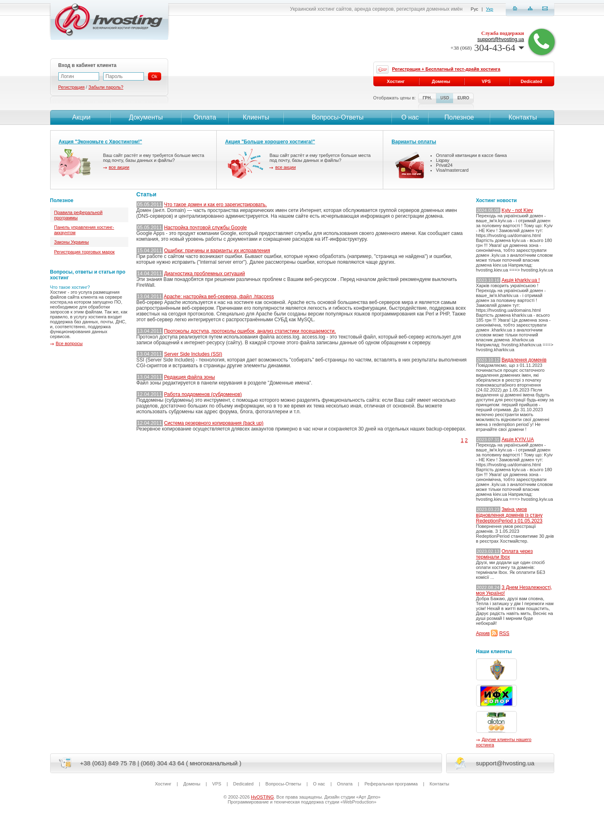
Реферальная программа (390, 783)
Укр (489, 9)
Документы (145, 117)
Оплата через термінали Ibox (504, 554)
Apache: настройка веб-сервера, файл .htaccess (219, 296)
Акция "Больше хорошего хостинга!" (270, 142)
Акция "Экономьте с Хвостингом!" (100, 142)
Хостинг (396, 81)
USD (444, 98)
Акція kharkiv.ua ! (521, 280)
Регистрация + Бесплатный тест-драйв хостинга (446, 69)
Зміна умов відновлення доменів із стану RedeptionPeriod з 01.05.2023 (509, 515)
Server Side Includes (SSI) (193, 354)
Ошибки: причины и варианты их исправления (217, 250)
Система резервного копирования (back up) (214, 423)
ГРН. (427, 98)
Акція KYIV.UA (518, 439)
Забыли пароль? (105, 87)
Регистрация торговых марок (84, 251)
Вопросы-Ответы (337, 117)
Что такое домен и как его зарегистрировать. (215, 204)
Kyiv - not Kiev (517, 210)
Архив (483, 633)
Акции (80, 117)
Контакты (522, 117)
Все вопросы (69, 343)
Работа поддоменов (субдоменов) (203, 394)
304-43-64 (487, 47)
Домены (441, 81)
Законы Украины (71, 241)
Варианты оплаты (413, 142)
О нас (410, 117)
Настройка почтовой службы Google (205, 227)
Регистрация (71, 87)
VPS (486, 81)
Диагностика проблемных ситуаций (204, 273)
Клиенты (256, 117)
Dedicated (531, 81)
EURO (463, 98)
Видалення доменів (524, 360)
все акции (119, 167)
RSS (504, 633)
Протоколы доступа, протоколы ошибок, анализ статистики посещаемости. (250, 331)
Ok (154, 76)
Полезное (459, 117)
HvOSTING (262, 796)
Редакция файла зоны (189, 377)
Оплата (205, 117)
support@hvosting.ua (500, 39)
